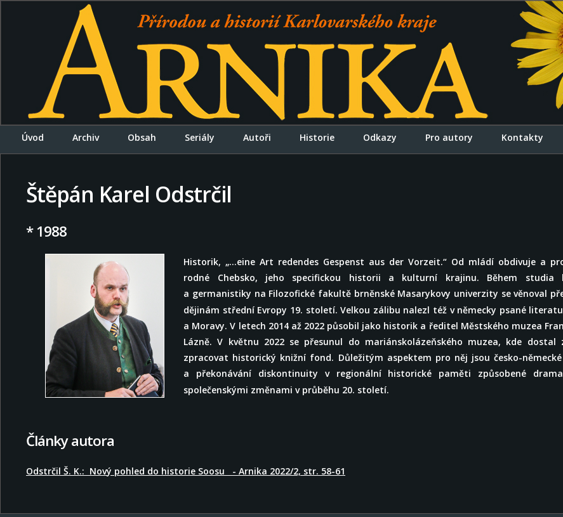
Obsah (142, 137)
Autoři (257, 137)
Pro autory (449, 137)
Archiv (85, 137)
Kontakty (522, 137)
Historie (317, 137)
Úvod (33, 137)
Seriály (200, 137)
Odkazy (380, 137)
